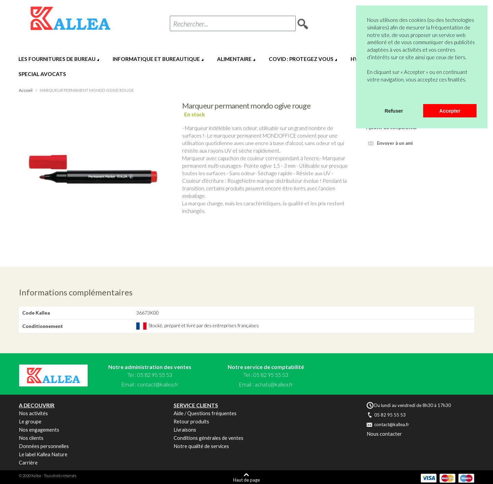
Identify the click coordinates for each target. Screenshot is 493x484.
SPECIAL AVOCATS (42, 74)
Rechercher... (190, 24)
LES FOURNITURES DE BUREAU (57, 59)
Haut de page (246, 479)
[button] (368, 95)
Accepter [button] (449, 111)
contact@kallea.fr (157, 384)
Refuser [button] (393, 111)
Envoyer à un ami (395, 143)
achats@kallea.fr (274, 384)
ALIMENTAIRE (234, 59)
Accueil (26, 90)
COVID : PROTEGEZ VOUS (301, 59)
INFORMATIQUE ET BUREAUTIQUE (156, 59)
